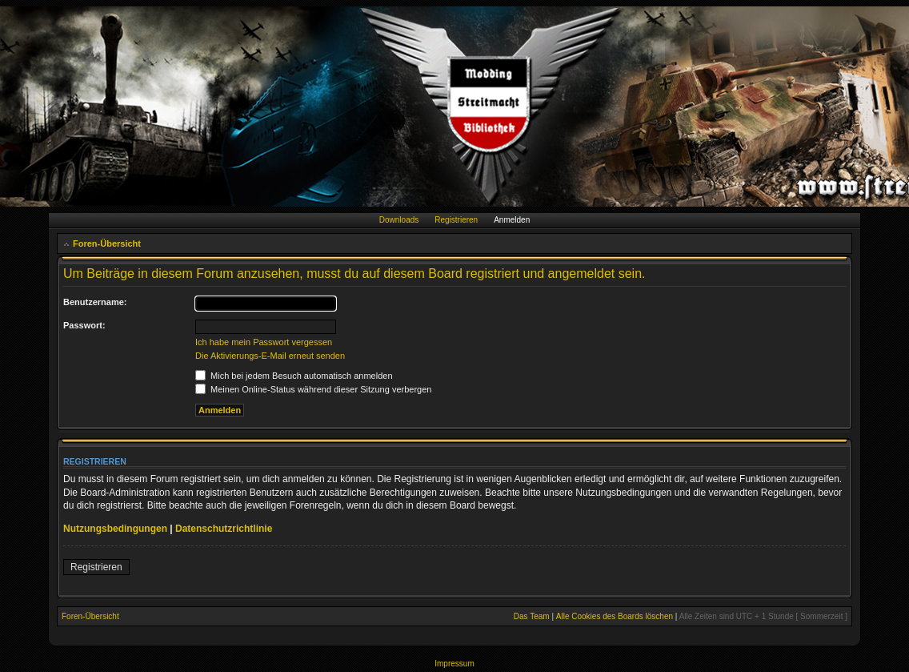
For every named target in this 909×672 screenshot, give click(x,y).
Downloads (398, 219)
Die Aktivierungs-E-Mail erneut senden (270, 355)
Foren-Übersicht (107, 243)
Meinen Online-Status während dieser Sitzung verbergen (313, 389)
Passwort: (84, 325)
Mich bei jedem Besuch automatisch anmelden (294, 375)
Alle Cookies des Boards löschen (614, 616)
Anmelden (512, 219)
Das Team (532, 616)
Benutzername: (94, 302)
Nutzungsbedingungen (115, 528)
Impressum (454, 663)
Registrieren (456, 219)
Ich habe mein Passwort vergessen (263, 342)
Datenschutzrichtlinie (223, 528)
